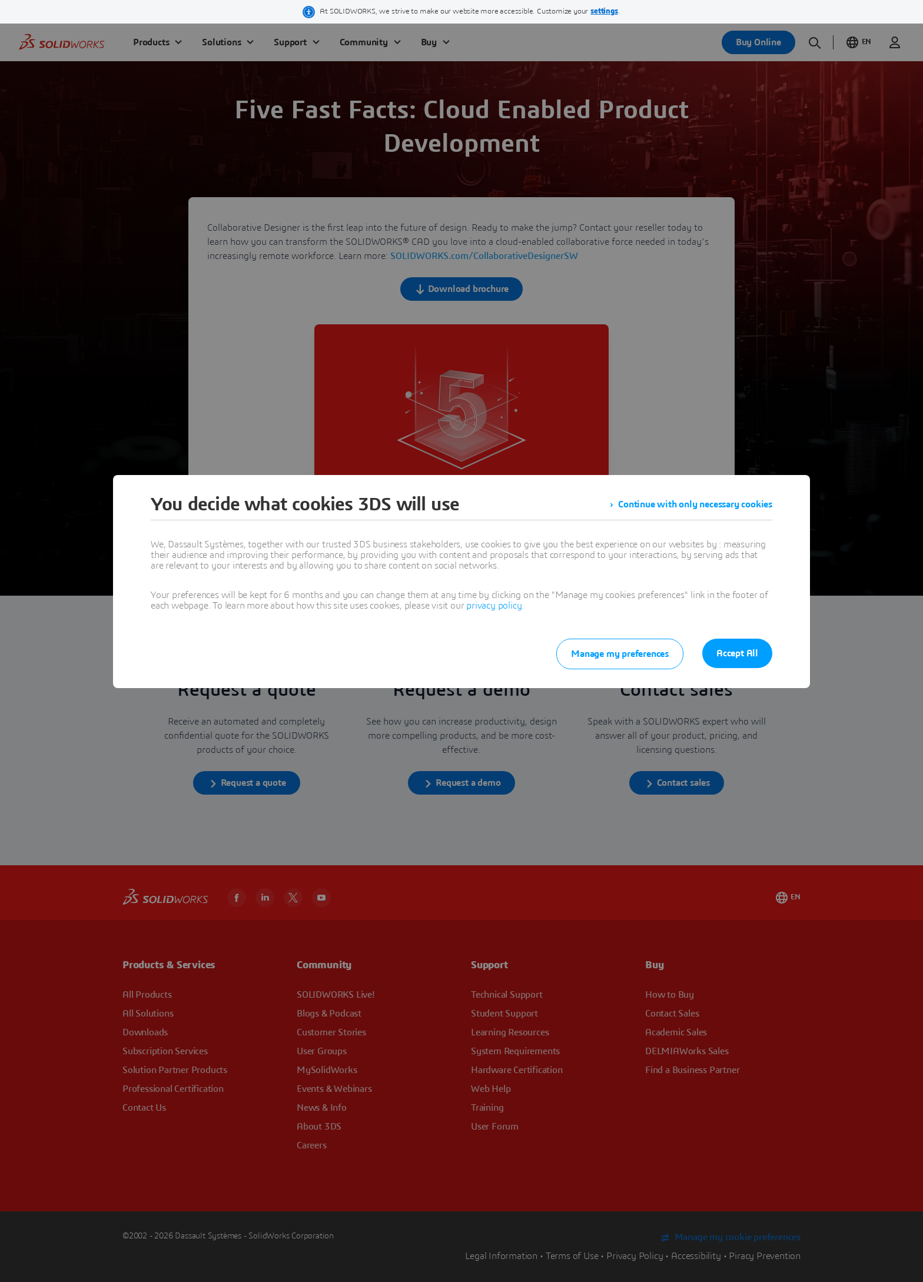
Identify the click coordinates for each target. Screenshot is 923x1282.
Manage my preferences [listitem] (620, 654)
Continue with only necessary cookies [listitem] (695, 504)
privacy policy (494, 605)
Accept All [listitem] (737, 653)
